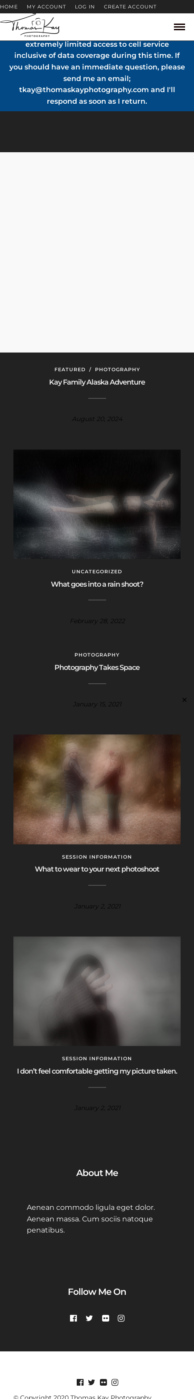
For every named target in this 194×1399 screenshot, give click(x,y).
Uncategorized (97, 571)
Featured (70, 369)
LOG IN (85, 7)
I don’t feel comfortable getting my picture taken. (97, 1071)
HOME (9, 7)
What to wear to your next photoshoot (97, 869)
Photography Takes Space (97, 667)
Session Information (97, 857)
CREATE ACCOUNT (130, 7)
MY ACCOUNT (46, 7)
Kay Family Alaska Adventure (97, 382)
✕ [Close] (184, 699)
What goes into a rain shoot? (97, 584)
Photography (117, 369)
